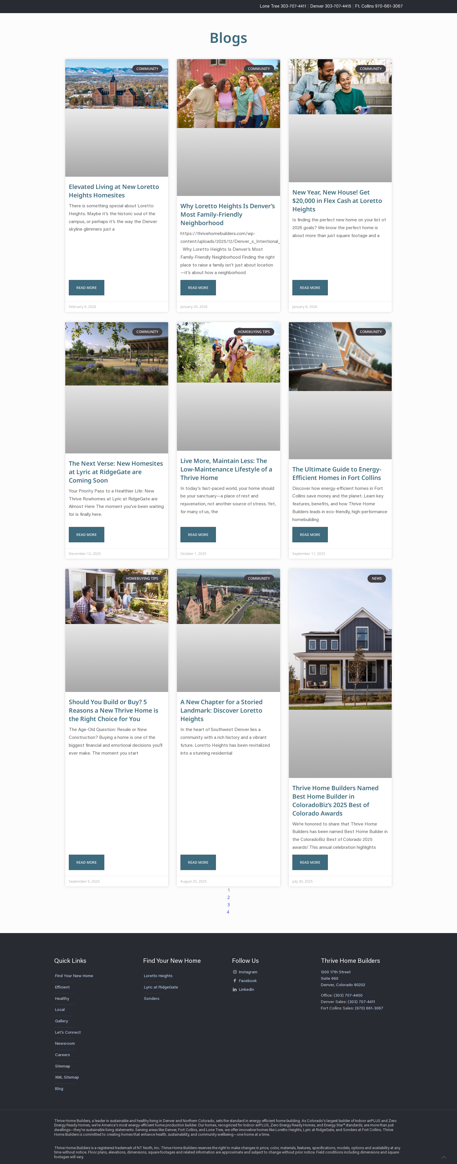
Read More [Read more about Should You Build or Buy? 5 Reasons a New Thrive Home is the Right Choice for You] (86, 856)
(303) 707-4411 (362, 997)
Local (60, 1004)
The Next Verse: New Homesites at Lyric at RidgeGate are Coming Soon (116, 469)
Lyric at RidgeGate (161, 982)
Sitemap (62, 1061)
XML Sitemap (67, 1072)
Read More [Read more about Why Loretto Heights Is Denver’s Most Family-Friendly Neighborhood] (198, 285)
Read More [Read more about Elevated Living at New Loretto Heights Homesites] (86, 285)
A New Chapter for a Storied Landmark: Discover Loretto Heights (221, 706)
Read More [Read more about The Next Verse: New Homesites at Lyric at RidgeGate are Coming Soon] (86, 530)
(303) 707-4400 (348, 990)
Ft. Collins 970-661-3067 (379, 6)
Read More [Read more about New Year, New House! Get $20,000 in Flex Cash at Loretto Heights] (310, 285)
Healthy (62, 993)
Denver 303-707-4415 (330, 6)
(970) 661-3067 (369, 1003)
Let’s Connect (68, 1027)
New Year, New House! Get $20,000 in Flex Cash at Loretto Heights (337, 200)
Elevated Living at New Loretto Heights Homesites (114, 191)
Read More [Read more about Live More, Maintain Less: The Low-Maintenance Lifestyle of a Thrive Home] (198, 530)
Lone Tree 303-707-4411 (283, 6)
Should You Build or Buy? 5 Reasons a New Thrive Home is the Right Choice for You (113, 706)
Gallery (61, 1016)
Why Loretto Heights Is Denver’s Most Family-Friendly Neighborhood (227, 214)
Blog (59, 1083)
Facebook (244, 976)
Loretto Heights (158, 971)
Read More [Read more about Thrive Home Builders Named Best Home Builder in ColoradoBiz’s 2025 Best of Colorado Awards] (310, 856)
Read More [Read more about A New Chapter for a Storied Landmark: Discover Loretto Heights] (198, 856)
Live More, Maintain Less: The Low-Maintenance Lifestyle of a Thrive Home (226, 466)
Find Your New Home (74, 971)
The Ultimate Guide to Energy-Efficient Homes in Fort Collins (337, 471)
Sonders (151, 993)
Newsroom (65, 1038)
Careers (62, 1050)
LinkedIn (243, 984)
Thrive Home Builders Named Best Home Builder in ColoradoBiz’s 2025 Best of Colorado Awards (335, 796)
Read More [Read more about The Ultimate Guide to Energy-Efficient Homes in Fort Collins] (310, 530)
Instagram (244, 967)
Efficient (62, 982)
